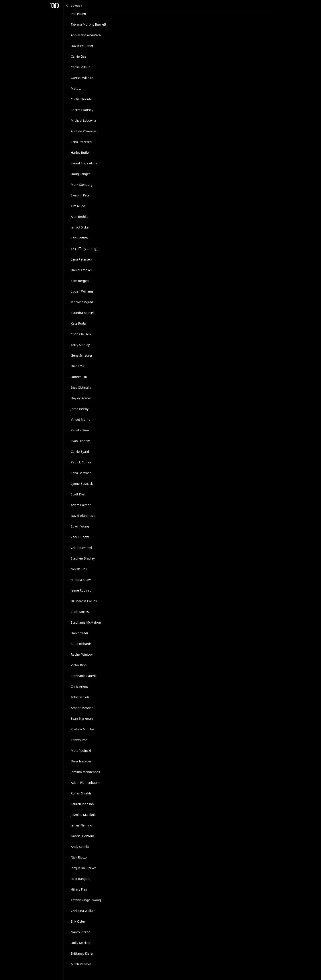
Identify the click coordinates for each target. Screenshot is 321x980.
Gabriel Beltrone (83, 836)
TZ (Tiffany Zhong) (84, 249)
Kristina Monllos (83, 729)
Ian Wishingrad (82, 302)
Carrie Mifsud (81, 67)
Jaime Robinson (82, 590)
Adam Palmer (81, 505)
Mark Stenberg (82, 184)
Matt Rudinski (81, 750)
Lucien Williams (82, 291)
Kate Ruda (78, 323)
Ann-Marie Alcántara (86, 35)
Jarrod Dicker (80, 227)
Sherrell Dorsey (82, 110)
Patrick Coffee (81, 462)
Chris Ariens (79, 686)
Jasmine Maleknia (84, 814)
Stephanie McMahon (86, 622)
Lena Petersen (81, 142)
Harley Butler (80, 152)
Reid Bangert (80, 879)
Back (67, 5)
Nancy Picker (80, 932)
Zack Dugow (80, 537)
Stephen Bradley (83, 558)
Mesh (54, 5)
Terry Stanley (80, 345)
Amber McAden (82, 708)
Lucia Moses (80, 612)
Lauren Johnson (82, 804)
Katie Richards (81, 644)
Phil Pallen (78, 14)
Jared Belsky (79, 409)
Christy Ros (79, 740)
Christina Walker (83, 911)
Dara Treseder (81, 761)
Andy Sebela (80, 847)
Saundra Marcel (82, 313)
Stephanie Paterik (84, 676)
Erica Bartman (81, 473)
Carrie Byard (80, 451)
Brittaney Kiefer (82, 953)
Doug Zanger (80, 174)
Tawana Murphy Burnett (88, 24)
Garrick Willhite (82, 78)
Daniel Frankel (81, 270)
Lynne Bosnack (82, 483)
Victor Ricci (79, 665)
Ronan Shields (81, 793)
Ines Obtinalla (81, 387)
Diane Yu (77, 366)
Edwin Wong (80, 526)
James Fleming (81, 825)
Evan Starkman (82, 718)
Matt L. (76, 88)
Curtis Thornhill (82, 99)
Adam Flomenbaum (85, 782)
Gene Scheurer (82, 355)
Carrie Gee (78, 56)
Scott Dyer (78, 494)
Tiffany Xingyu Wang (86, 900)
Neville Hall (79, 569)
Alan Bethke (79, 216)
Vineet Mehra (81, 419)
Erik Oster (78, 921)
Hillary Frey (79, 889)
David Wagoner (82, 46)
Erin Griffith (79, 238)
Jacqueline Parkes (84, 868)
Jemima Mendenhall (85, 772)
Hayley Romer (81, 398)
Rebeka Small (81, 430)
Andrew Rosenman (85, 131)
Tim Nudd (78, 206)
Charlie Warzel (81, 548)
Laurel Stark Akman (85, 163)
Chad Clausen (81, 334)
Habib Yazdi (79, 633)
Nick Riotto (79, 857)
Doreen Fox (79, 377)
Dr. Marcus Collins (84, 601)
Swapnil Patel (81, 195)
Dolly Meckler (81, 943)
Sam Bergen (80, 281)
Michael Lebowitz (83, 120)
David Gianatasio (83, 515)
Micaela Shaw (81, 580)
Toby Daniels (80, 697)
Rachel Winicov (82, 654)
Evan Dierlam (80, 441)
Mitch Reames (81, 964)
